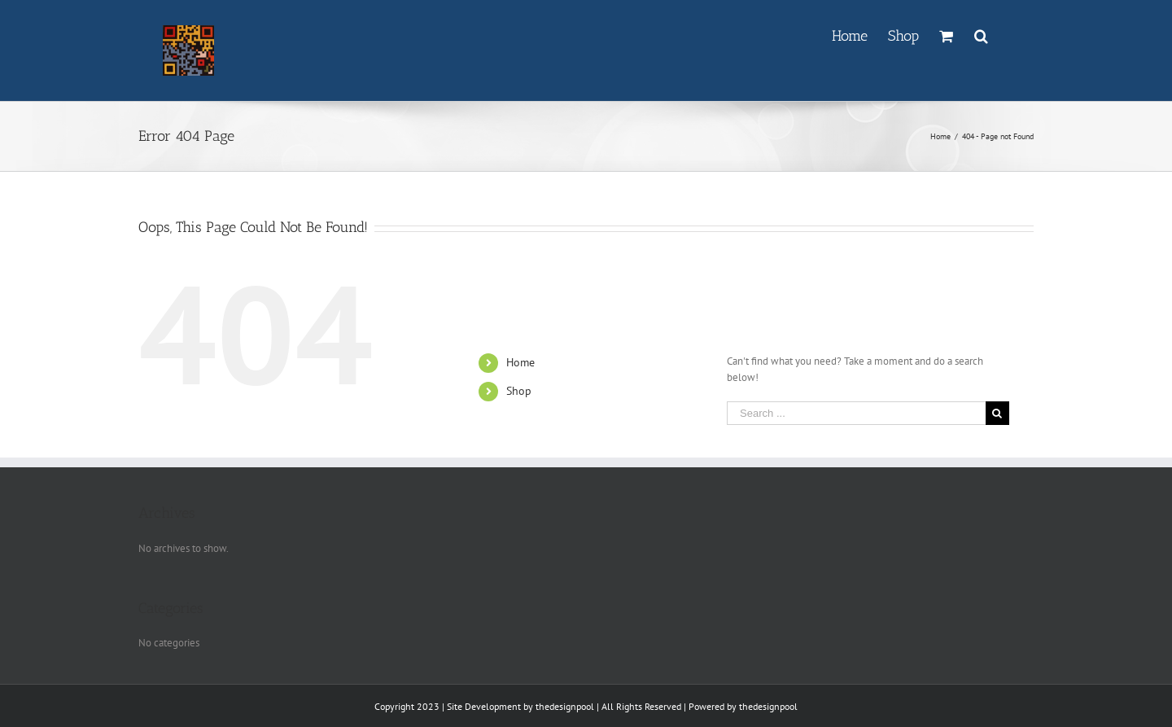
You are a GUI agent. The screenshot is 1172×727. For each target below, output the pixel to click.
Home (520, 362)
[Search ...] (856, 413)
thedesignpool (565, 706)
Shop (518, 390)
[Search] (981, 34)
